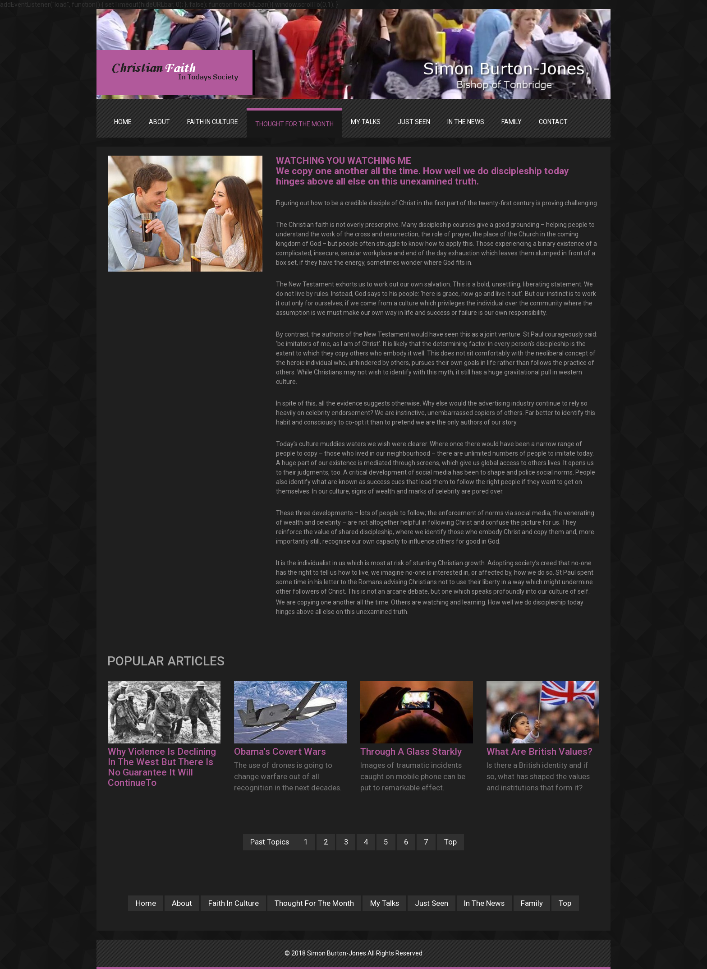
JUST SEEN (414, 121)
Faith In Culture (232, 903)
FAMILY (511, 121)
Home (123, 121)
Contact (553, 121)
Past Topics (267, 841)
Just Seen (432, 903)
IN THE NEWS (465, 121)
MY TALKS (366, 121)
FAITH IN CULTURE (212, 121)
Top (452, 841)
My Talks (384, 903)
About (180, 903)
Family (533, 903)
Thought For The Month (314, 903)
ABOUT (159, 121)
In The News (485, 903)
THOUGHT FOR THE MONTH (294, 124)
